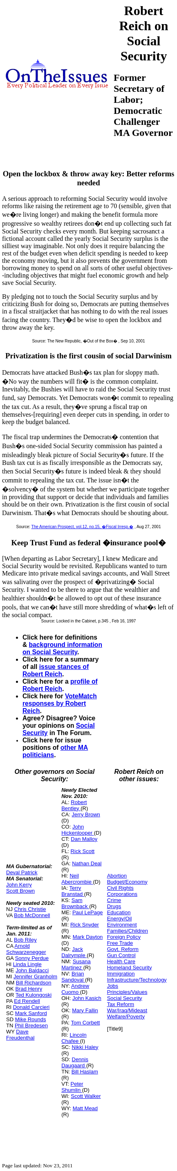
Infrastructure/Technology (137, 980)
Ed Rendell (27, 1001)
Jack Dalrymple (74, 952)
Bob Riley (25, 940)
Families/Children (127, 931)
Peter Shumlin (72, 1087)
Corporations (122, 894)
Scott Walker (86, 1096)
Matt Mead (85, 1108)
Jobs (112, 986)
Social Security (124, 998)
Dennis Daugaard (74, 1062)
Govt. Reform (123, 949)
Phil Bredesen (31, 1025)
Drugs (114, 906)
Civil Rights (120, 888)
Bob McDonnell (32, 915)
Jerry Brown (86, 814)
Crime (114, 900)
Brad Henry (28, 989)
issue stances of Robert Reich (55, 670)
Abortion (117, 876)
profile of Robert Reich (60, 685)
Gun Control (121, 955)
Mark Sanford (31, 1013)
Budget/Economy (127, 882)
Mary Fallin (85, 1010)
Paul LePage (87, 912)
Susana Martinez (76, 964)
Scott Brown (20, 891)
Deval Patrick (22, 872)
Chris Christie (30, 909)
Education (119, 912)
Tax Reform (120, 1004)
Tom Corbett (85, 1023)
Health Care (121, 961)
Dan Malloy (84, 839)
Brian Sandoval (73, 977)
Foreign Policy (124, 937)
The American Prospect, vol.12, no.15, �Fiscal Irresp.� (82, 526)
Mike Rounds (30, 1019)
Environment (122, 925)
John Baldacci (32, 970)
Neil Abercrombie (77, 879)
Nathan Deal (86, 863)
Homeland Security (129, 967)
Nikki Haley (85, 1047)
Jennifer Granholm (35, 976)
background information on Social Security (62, 648)
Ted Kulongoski (34, 995)
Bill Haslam (85, 1072)
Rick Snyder (84, 925)
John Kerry (19, 885)
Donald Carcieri (31, 1007)
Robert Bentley (74, 805)
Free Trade (120, 943)
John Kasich (86, 998)
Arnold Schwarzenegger (26, 949)
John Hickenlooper (77, 830)
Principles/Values (127, 992)
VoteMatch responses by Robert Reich (59, 703)
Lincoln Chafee (73, 1038)
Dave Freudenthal (20, 1035)
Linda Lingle (27, 964)
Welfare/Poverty (126, 1016)
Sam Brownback (75, 903)
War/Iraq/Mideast (127, 1010)
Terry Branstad (72, 891)
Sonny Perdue (32, 958)
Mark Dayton (88, 937)
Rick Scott (83, 851)
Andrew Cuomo (75, 989)
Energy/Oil (119, 918)
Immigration (121, 974)
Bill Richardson (34, 983)
